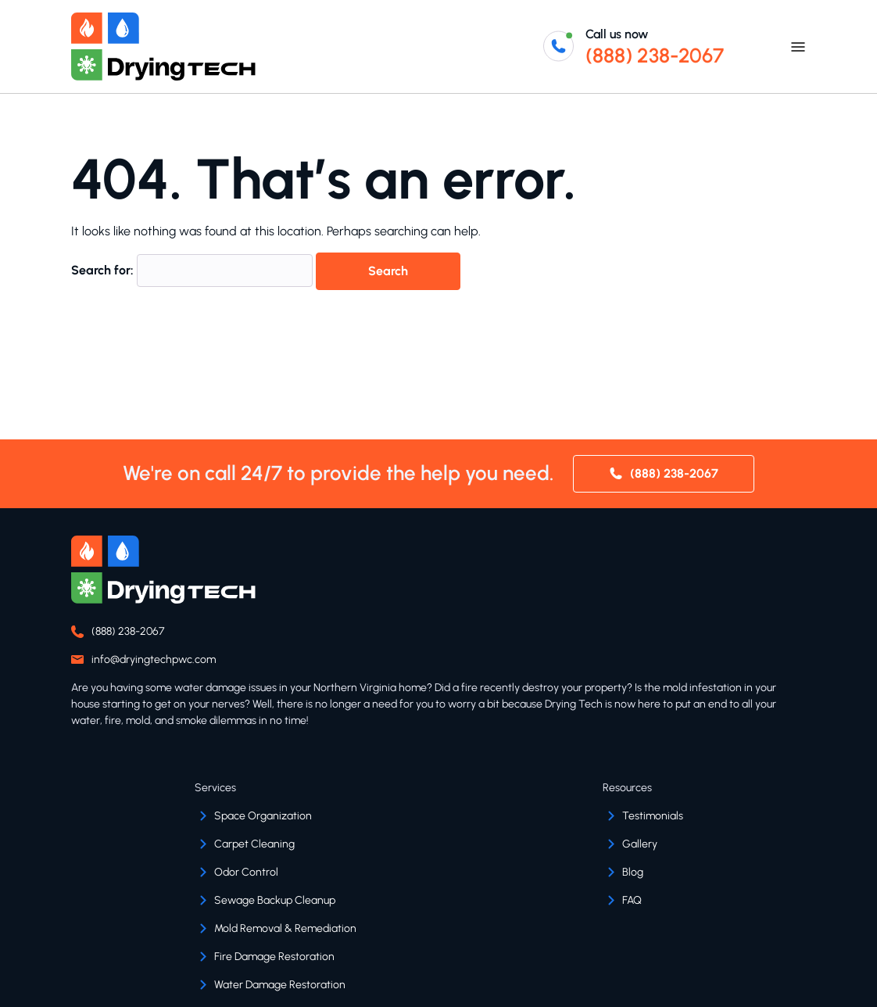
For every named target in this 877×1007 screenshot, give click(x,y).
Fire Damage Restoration (274, 956)
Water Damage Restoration (279, 984)
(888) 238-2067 (654, 55)
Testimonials (652, 815)
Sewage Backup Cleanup (274, 900)
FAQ (632, 900)
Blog (632, 872)
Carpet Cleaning (254, 844)
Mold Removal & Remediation (285, 928)
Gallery (639, 844)
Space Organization (263, 815)
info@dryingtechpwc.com (153, 659)
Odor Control (246, 872)
